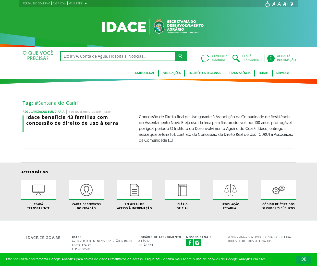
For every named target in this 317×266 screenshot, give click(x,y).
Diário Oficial (182, 195)
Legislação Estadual (230, 195)
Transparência (240, 73)
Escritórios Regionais (205, 73)
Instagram (197, 242)
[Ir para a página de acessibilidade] (268, 4)
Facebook (190, 242)
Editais (263, 73)
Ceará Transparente (38, 195)
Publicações (171, 73)
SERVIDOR (283, 73)
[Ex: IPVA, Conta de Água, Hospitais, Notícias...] (117, 56)
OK (303, 260)
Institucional (144, 73)
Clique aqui (153, 259)
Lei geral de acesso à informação (134, 195)
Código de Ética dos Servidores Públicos (278, 195)
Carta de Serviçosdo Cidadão (86, 195)
